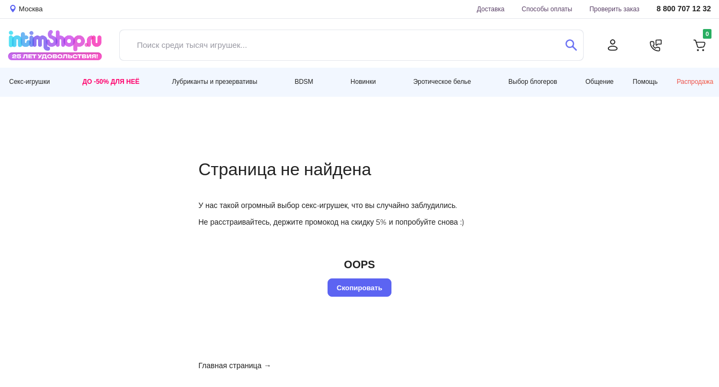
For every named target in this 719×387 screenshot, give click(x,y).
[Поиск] (571, 45)
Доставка (491, 9)
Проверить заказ (615, 9)
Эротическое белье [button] (442, 81)
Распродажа (695, 81)
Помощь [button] (645, 81)
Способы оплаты (547, 9)
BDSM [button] (304, 81)
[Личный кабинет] (612, 45)
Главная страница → (235, 365)
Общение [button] (599, 81)
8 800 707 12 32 (684, 8)
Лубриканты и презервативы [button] (214, 81)
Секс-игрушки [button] (29, 81)
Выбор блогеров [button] (533, 81)
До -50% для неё (110, 81)
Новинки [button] (363, 81)
